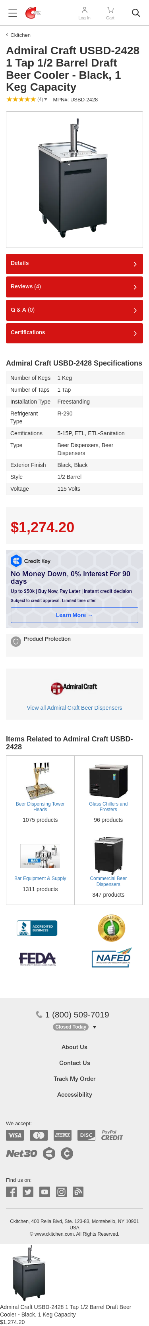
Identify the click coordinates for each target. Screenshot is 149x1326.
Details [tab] (20, 264)
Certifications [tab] (28, 333)
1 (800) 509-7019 (72, 1014)
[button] (74, 1027)
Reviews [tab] (26, 286)
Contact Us (74, 1064)
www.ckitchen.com (54, 1234)
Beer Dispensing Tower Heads (40, 806)
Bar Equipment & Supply (40, 878)
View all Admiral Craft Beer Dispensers (74, 708)
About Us (74, 1048)
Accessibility (74, 1095)
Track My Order (74, 1079)
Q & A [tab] (23, 310)
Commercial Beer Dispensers (108, 881)
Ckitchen (20, 35)
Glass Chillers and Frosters (108, 806)
